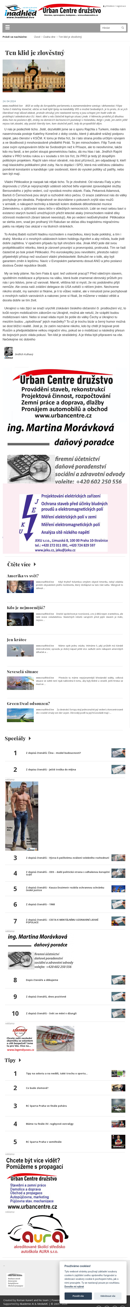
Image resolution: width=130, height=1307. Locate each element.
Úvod (37, 36)
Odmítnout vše (107, 1296)
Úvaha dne (49, 36)
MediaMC (42, 1303)
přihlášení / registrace (114, 6)
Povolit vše (78, 1296)
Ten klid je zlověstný (70, 36)
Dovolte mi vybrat (74, 1286)
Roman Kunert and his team (33, 1300)
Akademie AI (27, 1303)
